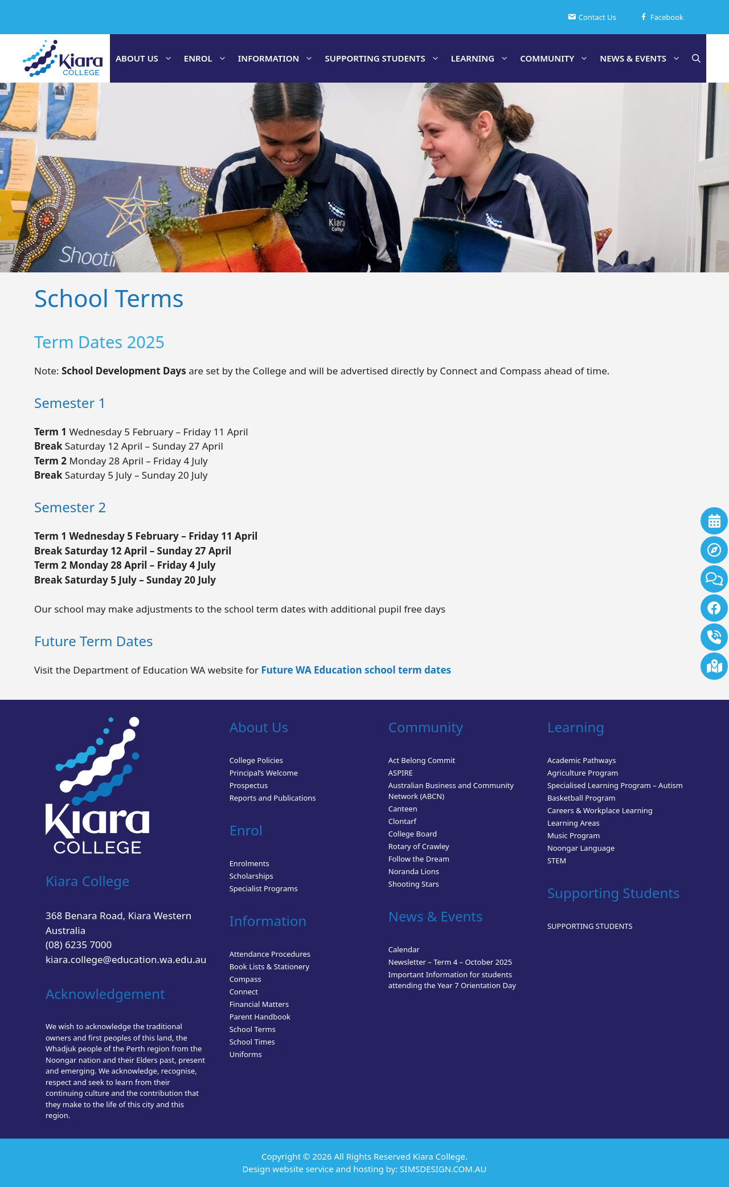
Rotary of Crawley (418, 846)
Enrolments (249, 863)
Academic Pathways (581, 760)
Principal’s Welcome (264, 773)
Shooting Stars (413, 884)
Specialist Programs (264, 888)
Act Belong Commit (421, 760)
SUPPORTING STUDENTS (590, 926)
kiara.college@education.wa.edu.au (126, 959)
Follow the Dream (418, 859)
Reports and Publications (273, 798)
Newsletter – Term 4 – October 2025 (450, 962)
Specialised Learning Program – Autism (615, 785)
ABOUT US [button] (147, 58)
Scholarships (251, 876)
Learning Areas (573, 823)
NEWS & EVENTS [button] (643, 58)
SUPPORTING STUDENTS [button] (385, 58)
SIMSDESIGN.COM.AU (443, 1168)
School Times (252, 1042)
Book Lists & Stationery (270, 966)
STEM (556, 860)
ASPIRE (400, 773)
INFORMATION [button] (279, 58)
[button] (696, 58)
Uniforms (246, 1054)
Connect (244, 991)
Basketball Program (581, 798)
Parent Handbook (260, 1016)
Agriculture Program (583, 773)
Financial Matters (259, 1004)
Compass (245, 979)
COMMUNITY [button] (557, 58)
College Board (412, 834)
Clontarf (402, 821)
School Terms (253, 1029)
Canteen (402, 808)
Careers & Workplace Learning (600, 810)
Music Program (573, 835)
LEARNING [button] (483, 58)
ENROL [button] (208, 58)
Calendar (404, 949)
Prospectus (249, 785)
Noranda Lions (413, 871)
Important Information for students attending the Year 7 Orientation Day (452, 979)
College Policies (256, 760)
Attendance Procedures (270, 954)
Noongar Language (581, 848)
